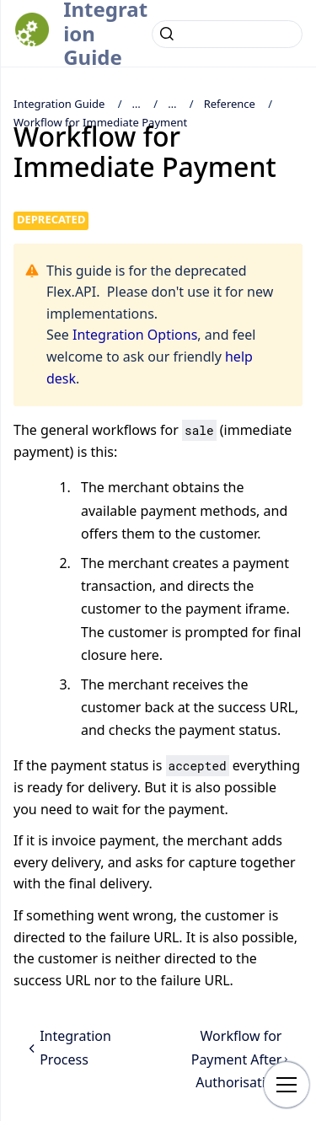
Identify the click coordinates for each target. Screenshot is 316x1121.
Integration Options (134, 334)
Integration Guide (58, 103)
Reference (229, 103)
